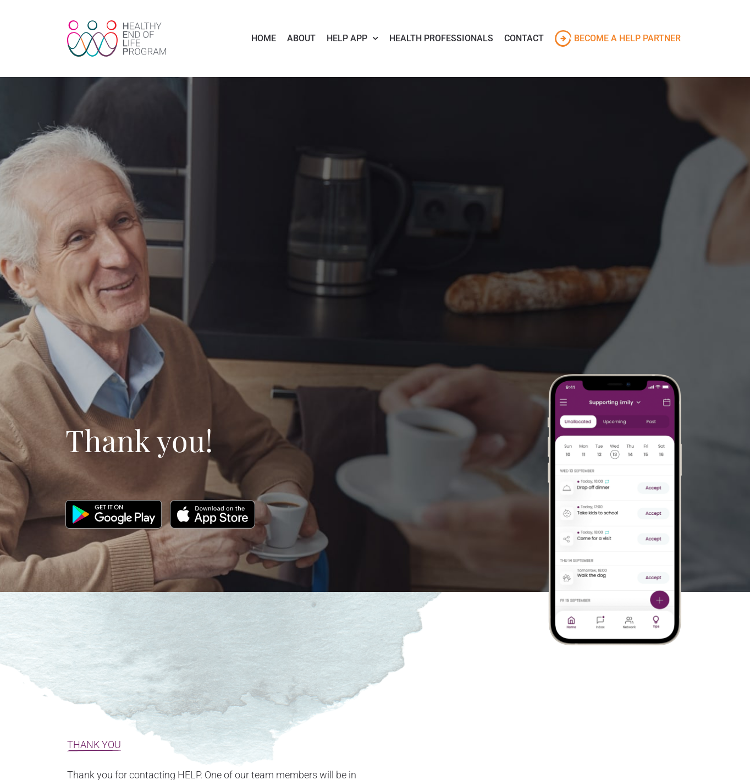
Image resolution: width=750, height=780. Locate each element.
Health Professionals (441, 38)
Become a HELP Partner (627, 38)
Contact (524, 38)
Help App (352, 38)
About (301, 38)
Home (263, 38)
